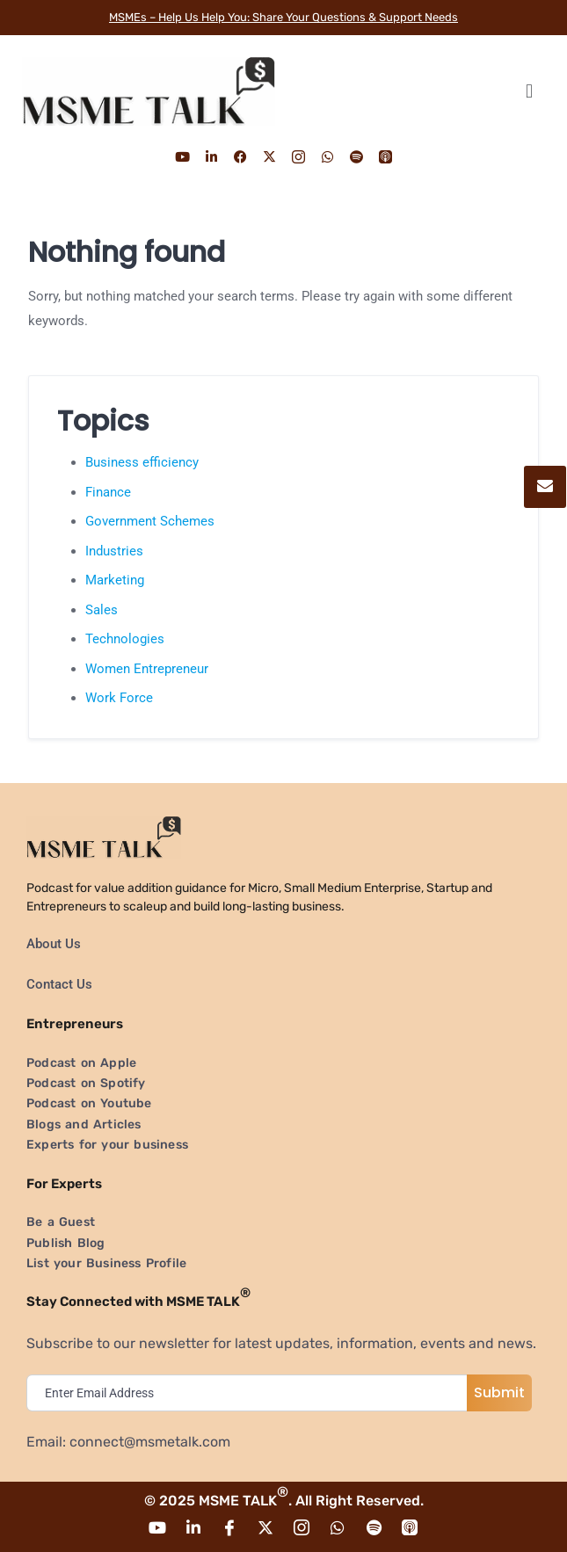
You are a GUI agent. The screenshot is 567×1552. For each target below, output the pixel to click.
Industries (114, 551)
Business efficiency (142, 462)
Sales (101, 610)
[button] (529, 91)
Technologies (124, 639)
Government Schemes (149, 521)
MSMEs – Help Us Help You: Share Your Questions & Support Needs (283, 17)
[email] (251, 1392)
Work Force (119, 698)
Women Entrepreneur (146, 669)
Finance (108, 492)
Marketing (114, 580)
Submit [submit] (499, 1392)
